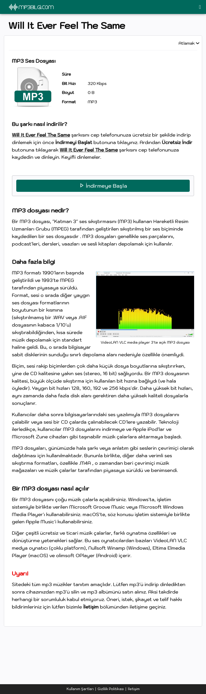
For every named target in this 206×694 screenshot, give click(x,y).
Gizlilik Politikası (111, 689)
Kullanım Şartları (80, 689)
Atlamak (187, 43)
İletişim (134, 689)
